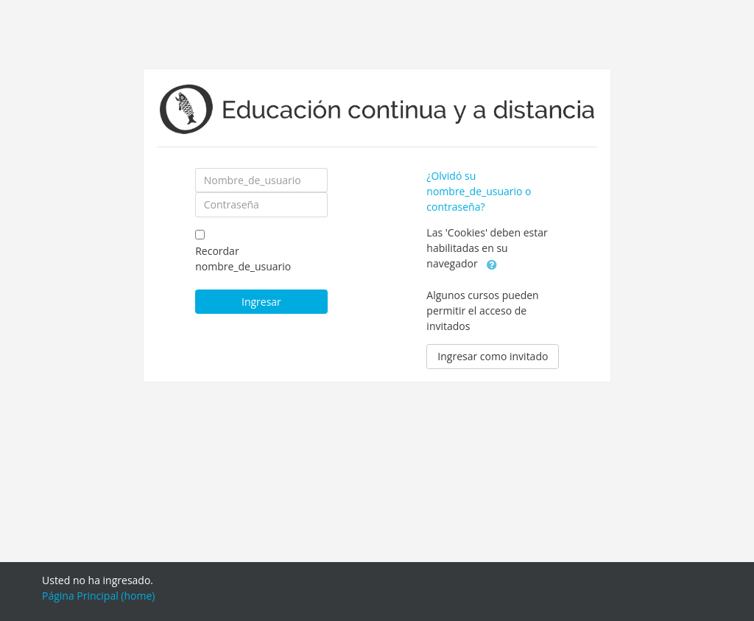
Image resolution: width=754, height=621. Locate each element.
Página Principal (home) (98, 596)
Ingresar (261, 302)
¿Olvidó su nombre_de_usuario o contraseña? (478, 191)
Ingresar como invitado (492, 356)
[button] (492, 264)
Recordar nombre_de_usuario (243, 258)
